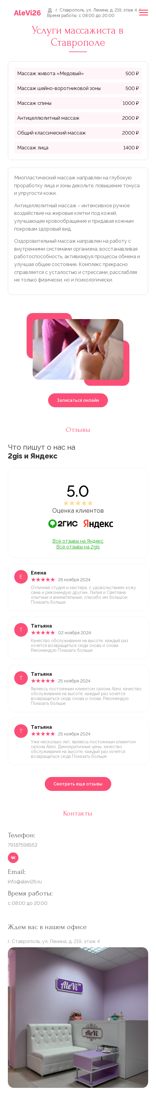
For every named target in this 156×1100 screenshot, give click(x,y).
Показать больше (48, 602)
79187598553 (22, 845)
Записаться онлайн (78, 400)
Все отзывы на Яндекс (77, 541)
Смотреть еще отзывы (78, 784)
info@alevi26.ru (25, 882)
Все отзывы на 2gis (78, 547)
